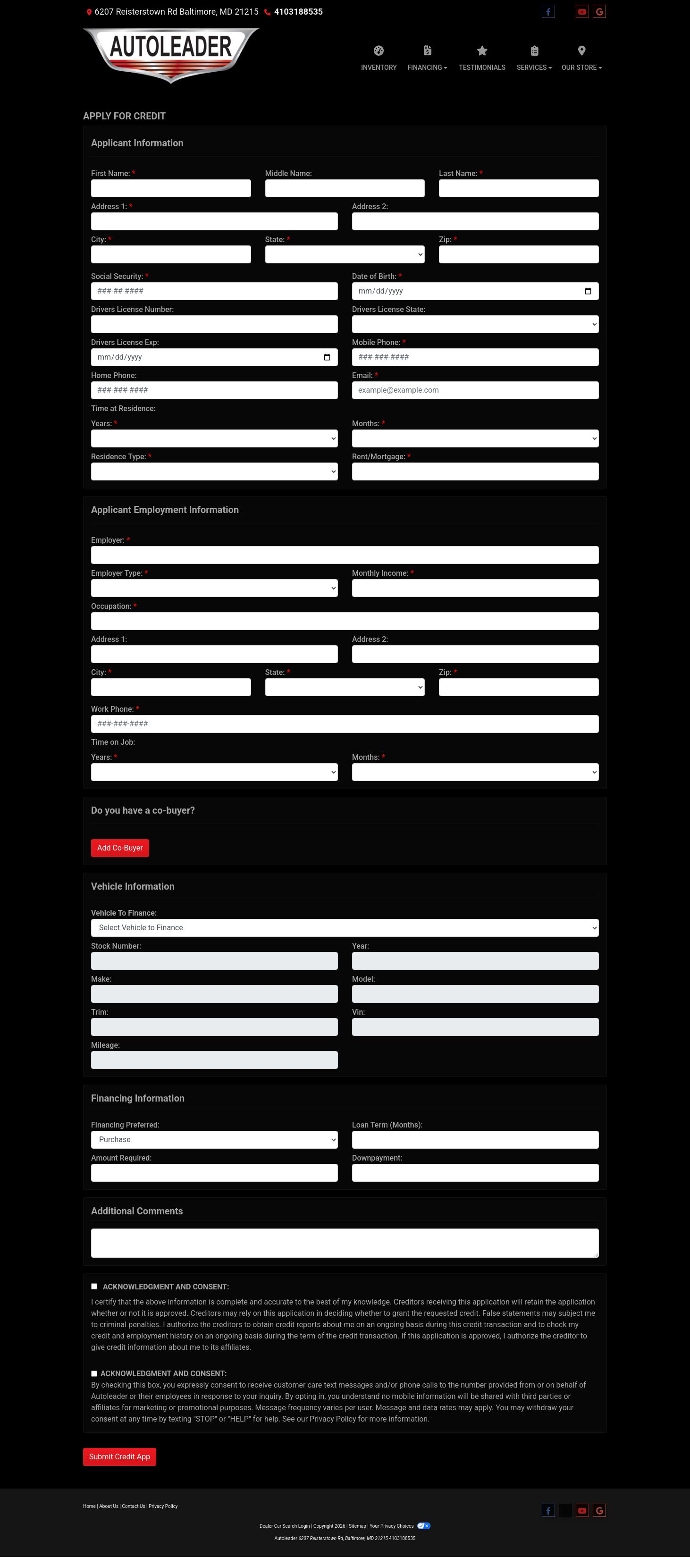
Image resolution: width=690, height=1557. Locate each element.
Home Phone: (114, 375)
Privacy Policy (333, 1418)
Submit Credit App (119, 1456)
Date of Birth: (374, 276)
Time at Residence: (123, 408)
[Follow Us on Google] (599, 12)
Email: (362, 375)
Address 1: (109, 206)
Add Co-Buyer (120, 847)
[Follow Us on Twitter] (565, 12)
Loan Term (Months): (387, 1124)
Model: (363, 979)
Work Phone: (112, 709)
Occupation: (111, 606)
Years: (101, 423)
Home (89, 1506)
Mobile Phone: (376, 342)
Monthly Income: (380, 573)
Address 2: (370, 206)
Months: (366, 423)
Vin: (358, 1012)
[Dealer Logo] (172, 55)
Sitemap (357, 1526)
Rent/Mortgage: (378, 456)
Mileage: (105, 1045)
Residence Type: (118, 456)
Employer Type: (117, 573)
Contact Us (133, 1506)
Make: (101, 979)
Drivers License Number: (132, 309)
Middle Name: (288, 173)
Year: (360, 946)
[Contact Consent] (94, 1374)
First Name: (110, 173)
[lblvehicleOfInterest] (345, 928)
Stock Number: (116, 946)
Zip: (445, 239)
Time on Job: (113, 742)
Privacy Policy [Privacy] (163, 1506)
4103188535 (298, 12)
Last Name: (458, 173)
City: (98, 239)
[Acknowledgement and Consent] (94, 1286)
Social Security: (117, 276)
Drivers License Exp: (125, 342)
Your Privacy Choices (400, 1526)
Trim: (100, 1012)
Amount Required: (121, 1157)
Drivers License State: (389, 309)
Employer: (108, 540)
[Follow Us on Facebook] (548, 12)
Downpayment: (377, 1157)
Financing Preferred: (125, 1124)
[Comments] (345, 1243)
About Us (108, 1506)
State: (275, 239)
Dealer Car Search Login (285, 1526)
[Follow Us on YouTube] (582, 12)
